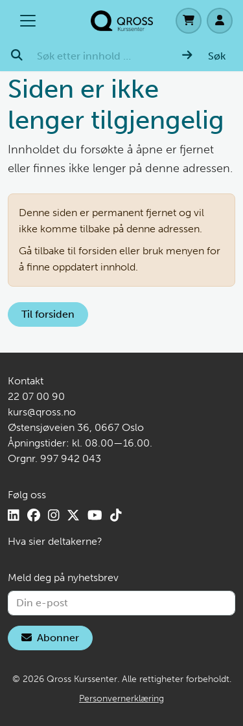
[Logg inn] (220, 21)
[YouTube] (94, 515)
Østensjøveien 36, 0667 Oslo (76, 427)
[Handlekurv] (189, 21)
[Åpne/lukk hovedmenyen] (27, 20)
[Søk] (203, 56)
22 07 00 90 (36, 396)
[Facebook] (33, 515)
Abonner (50, 638)
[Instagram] (54, 515)
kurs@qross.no (42, 412)
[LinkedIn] (13, 515)
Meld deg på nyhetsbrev (63, 577)
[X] (73, 515)
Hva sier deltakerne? (55, 541)
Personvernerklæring (121, 698)
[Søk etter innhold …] (101, 56)
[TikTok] (116, 515)
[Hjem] (122, 20)
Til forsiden (48, 314)
